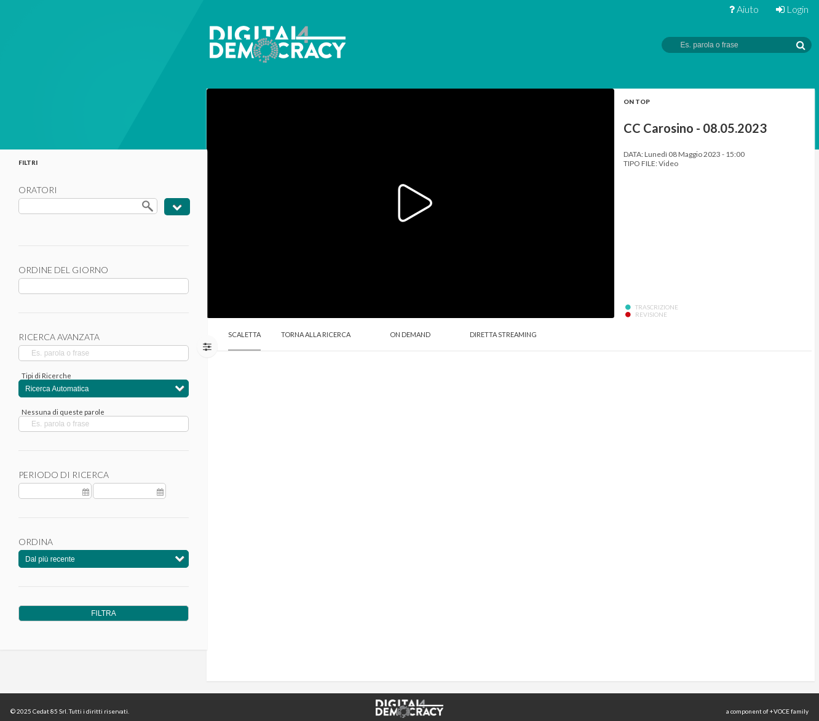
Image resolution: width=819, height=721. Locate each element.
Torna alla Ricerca (315, 334)
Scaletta (244, 334)
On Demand (410, 334)
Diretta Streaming (503, 334)
